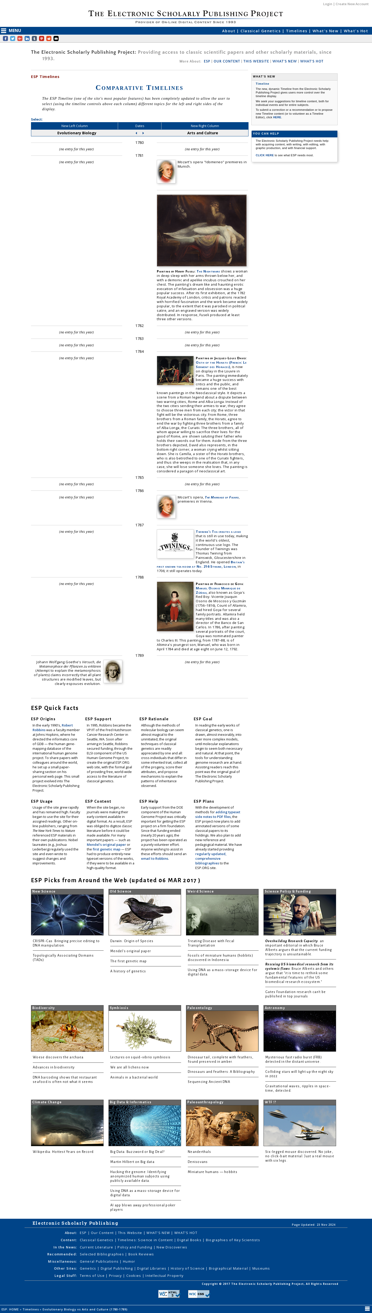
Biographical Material (229, 1268)
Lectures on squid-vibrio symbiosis (140, 1057)
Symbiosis (119, 1008)
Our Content (103, 1232)
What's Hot (356, 30)
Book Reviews (141, 1254)
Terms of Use (93, 1275)
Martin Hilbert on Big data (132, 1162)
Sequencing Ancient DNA (209, 1082)
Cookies (134, 1275)
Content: (69, 1240)
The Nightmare (208, 271)
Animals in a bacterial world (134, 1077)
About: (71, 1232)
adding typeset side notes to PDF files (217, 814)
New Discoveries (172, 1247)
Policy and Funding (135, 1247)
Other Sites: (65, 1268)
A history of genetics (128, 971)
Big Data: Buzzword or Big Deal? (137, 1152)
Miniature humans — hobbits (212, 1172)
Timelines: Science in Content (146, 1240)
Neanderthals (199, 1152)
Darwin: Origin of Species (132, 941)
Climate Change (47, 1102)
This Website (130, 1232)
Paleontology (199, 1008)
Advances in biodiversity (54, 1067)
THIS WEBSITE (256, 61)
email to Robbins (154, 858)
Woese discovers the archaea (58, 1057)
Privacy (116, 1275)
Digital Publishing (117, 1268)
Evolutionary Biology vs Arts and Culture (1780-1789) (86, 1309)
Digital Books (190, 1240)
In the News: (65, 1247)
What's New (326, 30)
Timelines (297, 30)
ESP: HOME (11, 1309)
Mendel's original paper (107, 844)
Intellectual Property (164, 1275)
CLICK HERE (265, 155)
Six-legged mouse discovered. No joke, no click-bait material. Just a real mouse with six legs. (299, 1156)
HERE (277, 117)
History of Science (188, 1268)
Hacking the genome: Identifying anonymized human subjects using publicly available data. (140, 1176)
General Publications (100, 1261)
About (229, 30)
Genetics (89, 1268)
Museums (261, 1268)
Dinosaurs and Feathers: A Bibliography (221, 1072)
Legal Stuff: (66, 1275)
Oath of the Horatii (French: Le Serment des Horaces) (221, 364)
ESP (207, 61)
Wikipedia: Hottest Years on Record (63, 1152)
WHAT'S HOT (311, 61)
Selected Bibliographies (102, 1254)
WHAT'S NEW (285, 61)
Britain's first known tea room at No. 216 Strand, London (201, 564)
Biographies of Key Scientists (233, 1240)
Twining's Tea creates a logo (218, 531)
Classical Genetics (261, 30)
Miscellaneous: (62, 1261)
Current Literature (97, 1247)
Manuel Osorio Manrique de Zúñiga (218, 590)
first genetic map (107, 849)
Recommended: (62, 1254)
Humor (129, 1261)
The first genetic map (128, 961)
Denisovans (198, 1162)
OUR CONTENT (227, 61)
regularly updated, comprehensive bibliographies (210, 858)
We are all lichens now (129, 1067)
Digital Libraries (152, 1268)
